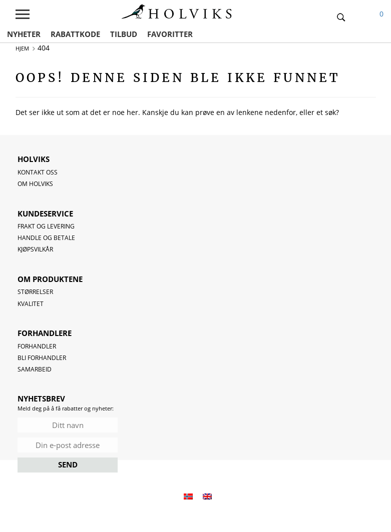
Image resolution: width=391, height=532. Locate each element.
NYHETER (24, 34)
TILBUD (123, 34)
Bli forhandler (42, 358)
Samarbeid (35, 369)
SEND (68, 465)
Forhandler (37, 346)
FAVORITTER (170, 34)
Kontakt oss (38, 172)
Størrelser (35, 292)
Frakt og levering (46, 226)
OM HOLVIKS (35, 184)
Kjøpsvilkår (35, 249)
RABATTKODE (75, 34)
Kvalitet (31, 304)
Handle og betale (46, 238)
